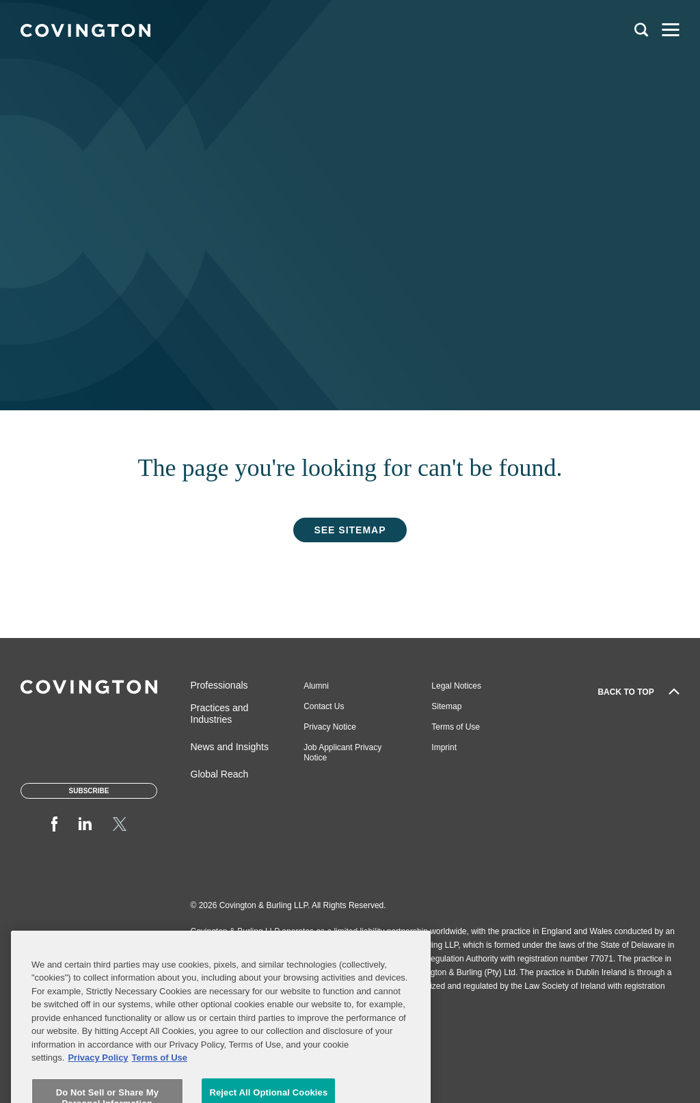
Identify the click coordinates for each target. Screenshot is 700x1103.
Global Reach (220, 774)
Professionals (219, 685)
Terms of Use (455, 727)
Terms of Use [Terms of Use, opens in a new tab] (159, 1087)
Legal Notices (456, 686)
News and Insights (230, 746)
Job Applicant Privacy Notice (342, 752)
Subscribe (89, 791)
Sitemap (446, 706)
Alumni (316, 686)
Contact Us (324, 706)
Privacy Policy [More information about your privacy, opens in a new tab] (98, 1087)
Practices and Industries (220, 713)
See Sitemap (350, 529)
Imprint (444, 747)
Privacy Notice (330, 727)
